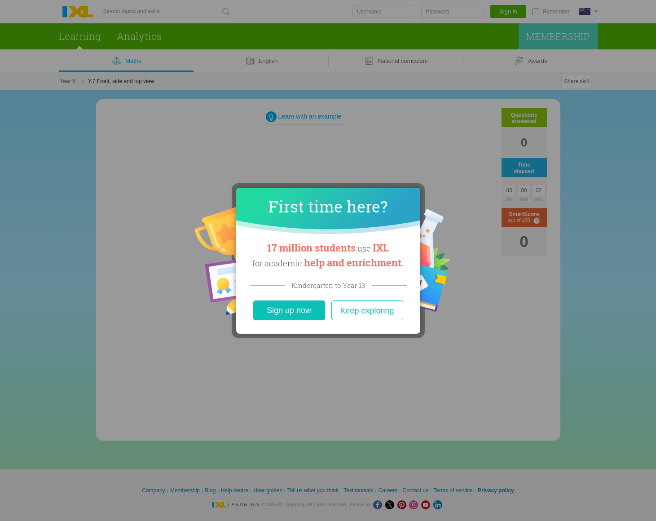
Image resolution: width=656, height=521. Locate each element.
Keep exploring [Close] (367, 310)
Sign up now (289, 310)
